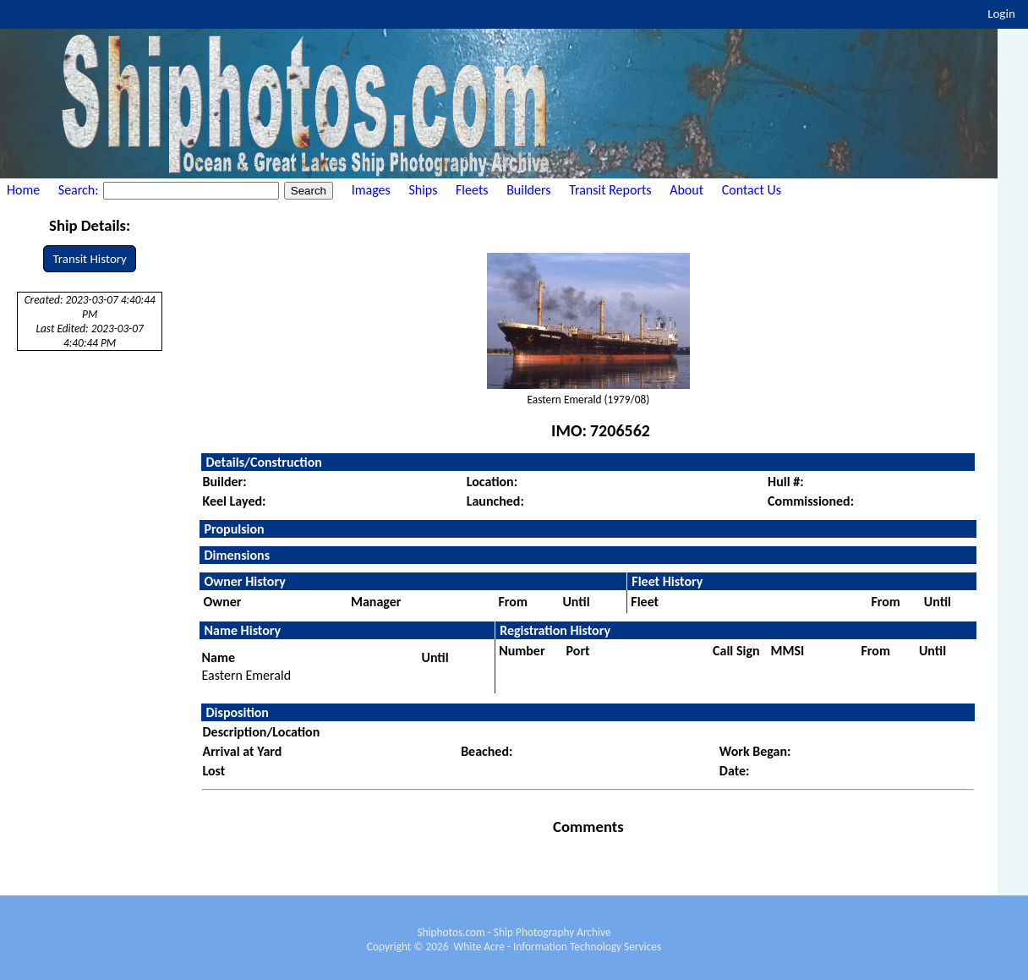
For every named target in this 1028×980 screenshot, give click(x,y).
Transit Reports (610, 190)
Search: (79, 190)
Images (371, 190)
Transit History (89, 258)
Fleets (472, 190)
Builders (528, 190)
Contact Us (751, 190)
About (686, 190)
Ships (422, 190)
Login (1001, 13)
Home (23, 190)
